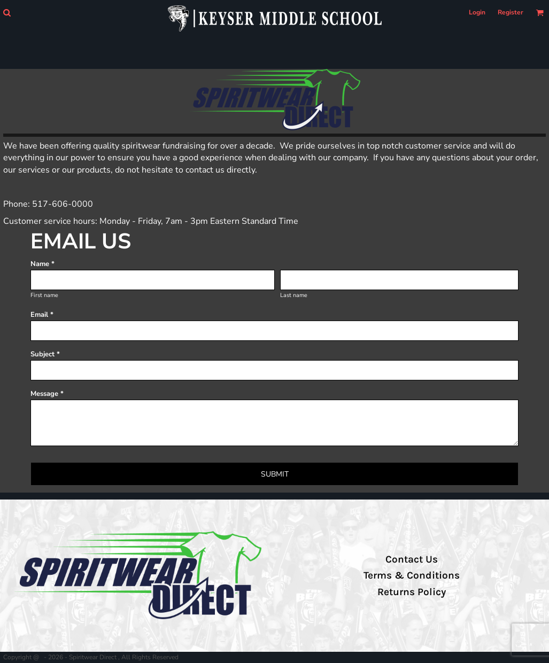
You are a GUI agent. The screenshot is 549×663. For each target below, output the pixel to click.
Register (510, 12)
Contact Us (411, 559)
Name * (42, 264)
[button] (7, 13)
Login (477, 12)
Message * (47, 394)
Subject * (45, 354)
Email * (41, 314)
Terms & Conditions (412, 575)
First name (44, 295)
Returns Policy (411, 592)
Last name (293, 295)
